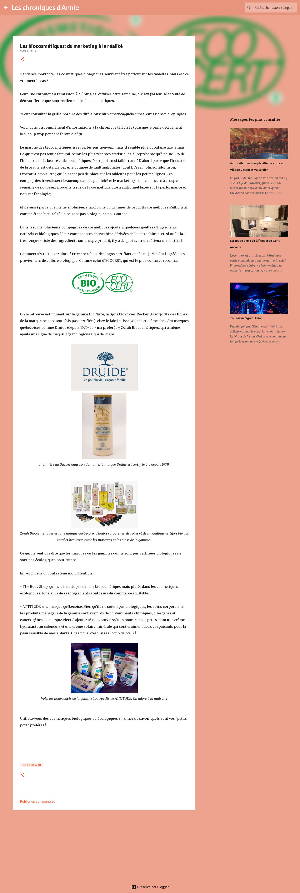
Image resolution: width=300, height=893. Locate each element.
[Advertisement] (104, 845)
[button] (22, 59)
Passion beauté (32, 764)
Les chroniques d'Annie (45, 7)
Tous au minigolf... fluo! (246, 318)
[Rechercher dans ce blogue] (275, 7)
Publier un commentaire (37, 801)
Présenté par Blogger (150, 887)
